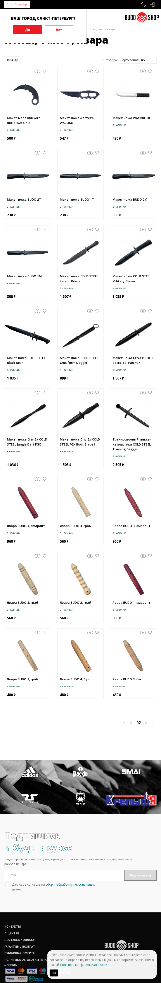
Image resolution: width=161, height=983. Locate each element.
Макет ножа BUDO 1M (24, 276)
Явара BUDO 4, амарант (26, 526)
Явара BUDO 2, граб (75, 602)
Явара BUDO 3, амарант (132, 526)
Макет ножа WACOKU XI (131, 118)
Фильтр (12, 60)
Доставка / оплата (19, 925)
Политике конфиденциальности (83, 965)
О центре (11, 918)
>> (153, 722)
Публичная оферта (19, 938)
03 (146, 722)
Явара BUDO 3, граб (22, 602)
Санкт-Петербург (17, 4)
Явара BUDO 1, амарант (132, 602)
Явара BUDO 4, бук (74, 679)
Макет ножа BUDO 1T (77, 199)
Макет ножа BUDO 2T (24, 199)
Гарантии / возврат (19, 932)
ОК (54, 973)
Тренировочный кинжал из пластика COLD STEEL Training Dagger (132, 444)
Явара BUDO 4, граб (75, 526)
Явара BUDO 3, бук (127, 679)
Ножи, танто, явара (102, 29)
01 (131, 722)
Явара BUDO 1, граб (22, 679)
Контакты (12, 912)
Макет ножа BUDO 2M (130, 199)
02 (139, 723)
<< (124, 722)
